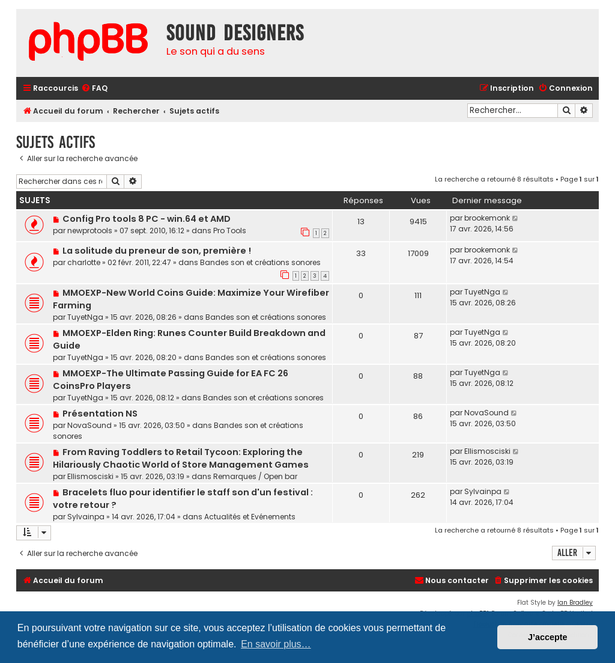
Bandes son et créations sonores (260, 262)
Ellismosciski (90, 476)
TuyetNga (85, 317)
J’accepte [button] (548, 637)
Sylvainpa (86, 517)
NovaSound (89, 425)
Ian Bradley (575, 602)
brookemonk (487, 218)
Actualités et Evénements (249, 517)
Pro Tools (229, 230)
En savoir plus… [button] (276, 644)
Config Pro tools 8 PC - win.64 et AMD (146, 219)
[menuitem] (94, 89)
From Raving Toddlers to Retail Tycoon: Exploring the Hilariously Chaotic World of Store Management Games (181, 458)
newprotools (89, 230)
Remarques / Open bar (255, 476)
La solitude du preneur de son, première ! (156, 251)
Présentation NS (100, 414)
